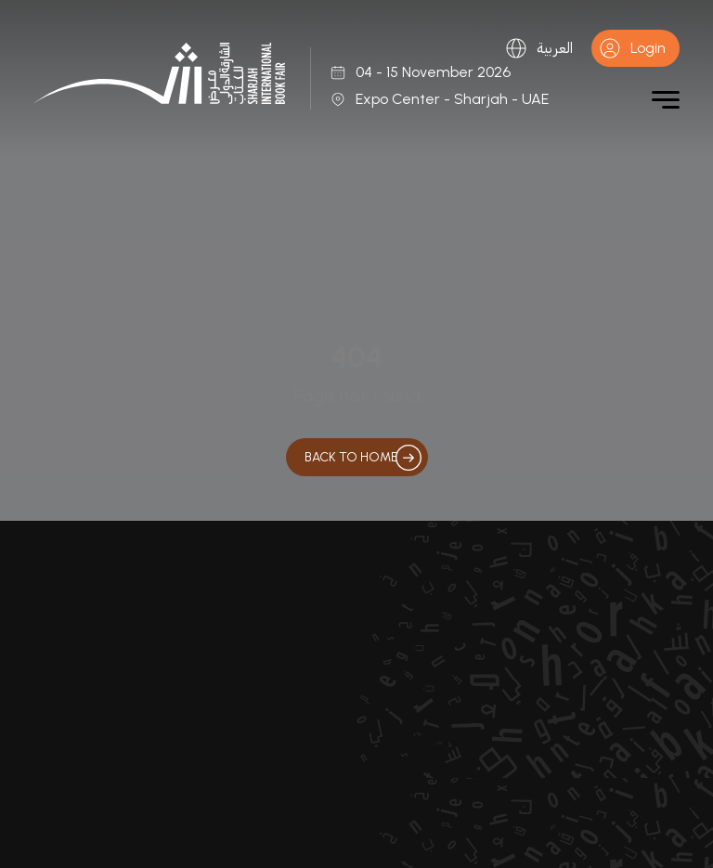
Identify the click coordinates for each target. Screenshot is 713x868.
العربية (539, 48)
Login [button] (632, 48)
